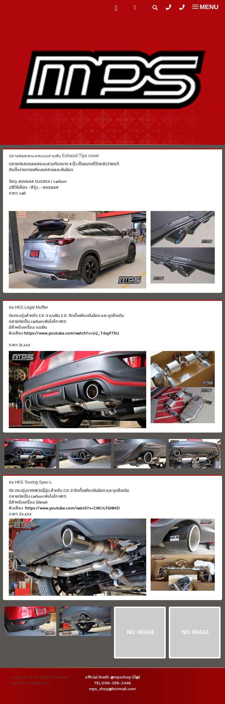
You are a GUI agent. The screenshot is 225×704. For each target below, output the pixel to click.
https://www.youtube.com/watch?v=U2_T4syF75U (71, 333)
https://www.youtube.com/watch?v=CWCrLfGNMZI (72, 508)
